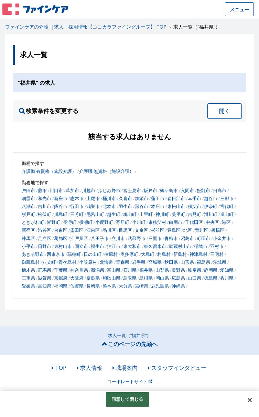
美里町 (178, 214)
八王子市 (100, 238)
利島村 (164, 254)
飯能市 (203, 190)
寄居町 (122, 222)
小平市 (28, 246)
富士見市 (132, 190)
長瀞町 (69, 222)
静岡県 (210, 270)
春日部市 (176, 198)
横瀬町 (86, 222)
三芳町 (77, 214)
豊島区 (174, 230)
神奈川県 (79, 270)
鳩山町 (130, 214)
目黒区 (125, 230)
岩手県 (138, 262)
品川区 (109, 230)
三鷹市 (155, 238)
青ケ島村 (67, 262)
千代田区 (194, 222)
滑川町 (210, 214)
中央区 (212, 222)
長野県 (178, 270)
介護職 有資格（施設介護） (49, 171)
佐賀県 (77, 286)
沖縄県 (178, 286)
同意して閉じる (127, 399)
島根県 (146, 278)
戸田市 (28, 190)
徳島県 (210, 278)
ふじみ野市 (109, 190)
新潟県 (97, 270)
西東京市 (56, 254)
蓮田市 (157, 198)
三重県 (28, 278)
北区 (187, 230)
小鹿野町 (104, 222)
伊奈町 (210, 206)
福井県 (146, 270)
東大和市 (132, 246)
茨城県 (219, 262)
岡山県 (162, 278)
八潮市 (28, 206)
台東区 (60, 230)
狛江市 (113, 246)
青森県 (122, 262)
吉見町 (194, 214)
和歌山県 (111, 278)
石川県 (130, 270)
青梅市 (171, 238)
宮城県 (155, 262)
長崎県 (93, 286)
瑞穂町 (74, 254)
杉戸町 (28, 214)
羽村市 (217, 246)
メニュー (239, 9)
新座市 (60, 198)
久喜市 (125, 198)
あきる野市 (33, 254)
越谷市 (210, 198)
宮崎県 (141, 286)
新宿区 (28, 230)
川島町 (60, 214)
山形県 (187, 262)
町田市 (203, 238)
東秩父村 (157, 222)
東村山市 (63, 246)
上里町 (146, 214)
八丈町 (49, 262)
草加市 (72, 190)
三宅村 (217, 254)
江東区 (93, 230)
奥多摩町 (129, 254)
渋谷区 (44, 230)
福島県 (203, 262)
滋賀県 (44, 278)
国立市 (81, 246)
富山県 (113, 270)
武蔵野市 (136, 238)
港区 (226, 222)
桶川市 (109, 198)
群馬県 (44, 270)
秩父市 (194, 206)
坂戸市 (150, 190)
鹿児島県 (160, 286)
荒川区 (201, 230)
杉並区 (157, 230)
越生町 (113, 214)
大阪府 (77, 278)
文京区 (141, 230)
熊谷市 (60, 206)
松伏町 (44, 214)
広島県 (178, 278)
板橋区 (218, 230)
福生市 (97, 246)
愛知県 (227, 270)
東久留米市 (155, 246)
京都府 (60, 278)
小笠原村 (88, 262)
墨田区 (77, 230)
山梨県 (162, 270)
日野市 (44, 246)
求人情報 (91, 368)
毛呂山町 (95, 214)
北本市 (109, 206)
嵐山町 (227, 214)
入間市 (187, 190)
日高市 (219, 190)
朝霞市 (28, 198)
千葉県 (60, 270)
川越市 (88, 190)
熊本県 (109, 286)
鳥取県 (130, 278)
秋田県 (171, 262)
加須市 (141, 198)
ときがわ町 (33, 222)
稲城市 (200, 246)
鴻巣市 (93, 206)
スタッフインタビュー (178, 368)
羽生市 (125, 206)
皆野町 (53, 222)
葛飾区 (60, 238)
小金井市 (222, 238)
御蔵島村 (31, 262)
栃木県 (28, 270)
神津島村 (198, 254)
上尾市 (93, 198)
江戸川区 (79, 238)
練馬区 (28, 238)
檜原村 (111, 254)
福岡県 (60, 286)
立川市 (118, 238)
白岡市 (175, 222)
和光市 (44, 198)
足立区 (44, 238)
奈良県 (93, 278)
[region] (129, 404)
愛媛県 (28, 286)
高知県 (44, 286)
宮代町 (227, 206)
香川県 (227, 278)
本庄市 (157, 206)
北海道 (106, 262)
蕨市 (42, 190)
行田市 (77, 206)
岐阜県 (194, 270)
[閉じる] (249, 400)
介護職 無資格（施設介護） (106, 171)
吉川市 (44, 206)
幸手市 (194, 198)
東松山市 (176, 206)
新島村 (180, 254)
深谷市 (141, 206)
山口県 (194, 278)
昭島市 (187, 238)
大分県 (125, 286)
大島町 (147, 254)
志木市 (77, 198)
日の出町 (92, 254)
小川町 (138, 222)
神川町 (162, 214)
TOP (60, 368)
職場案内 (127, 368)
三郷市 (227, 198)
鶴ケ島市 (169, 190)
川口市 (56, 190)
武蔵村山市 (180, 246)
